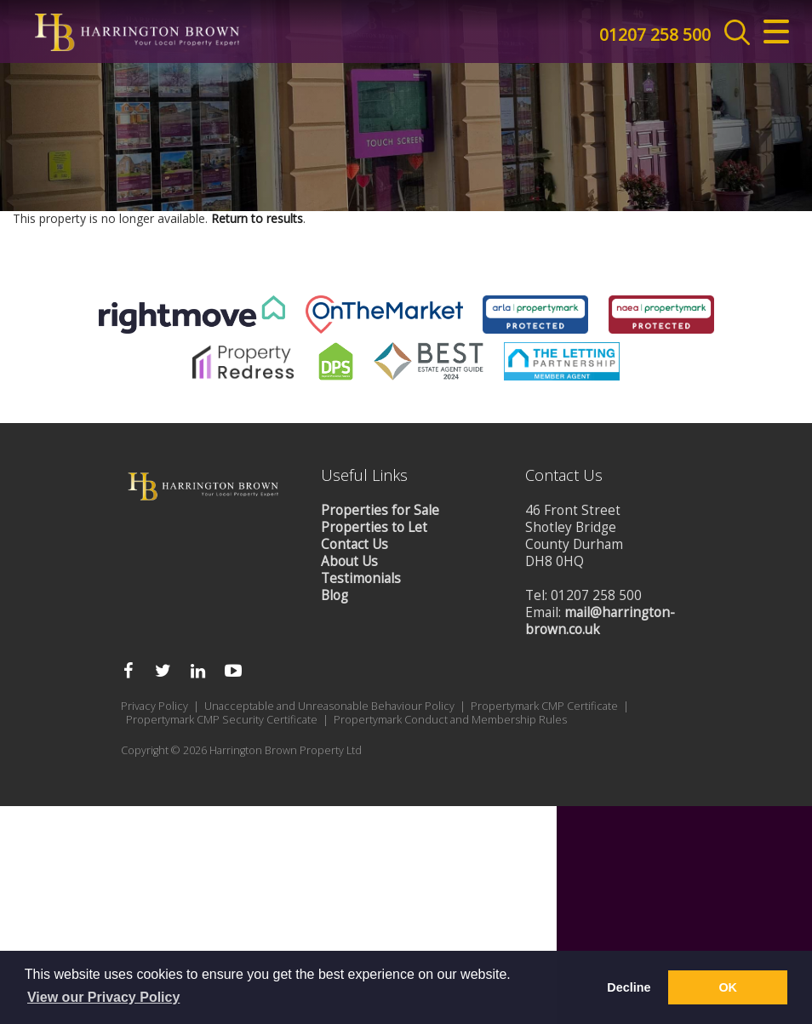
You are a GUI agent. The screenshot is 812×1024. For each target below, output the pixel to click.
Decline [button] (628, 987)
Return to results (257, 724)
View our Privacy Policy (103, 997)
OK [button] (727, 987)
